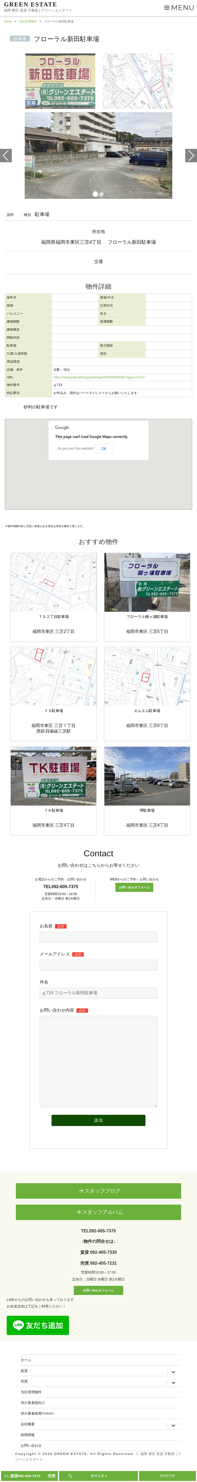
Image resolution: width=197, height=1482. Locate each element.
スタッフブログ (102, 1203)
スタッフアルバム (102, 1224)
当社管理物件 (31, 1404)
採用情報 (28, 1447)
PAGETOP (167, 1476)
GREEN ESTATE (30, 4)
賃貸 (24, 1383)
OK (104, 461)
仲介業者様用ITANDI (37, 1425)
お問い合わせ (31, 1458)
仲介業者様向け (33, 1415)
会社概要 (28, 1436)
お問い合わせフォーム (134, 900)
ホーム (26, 1372)
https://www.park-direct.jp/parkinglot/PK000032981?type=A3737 (99, 390)
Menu (182, 7)
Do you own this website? (76, 461)
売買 (24, 1393)
